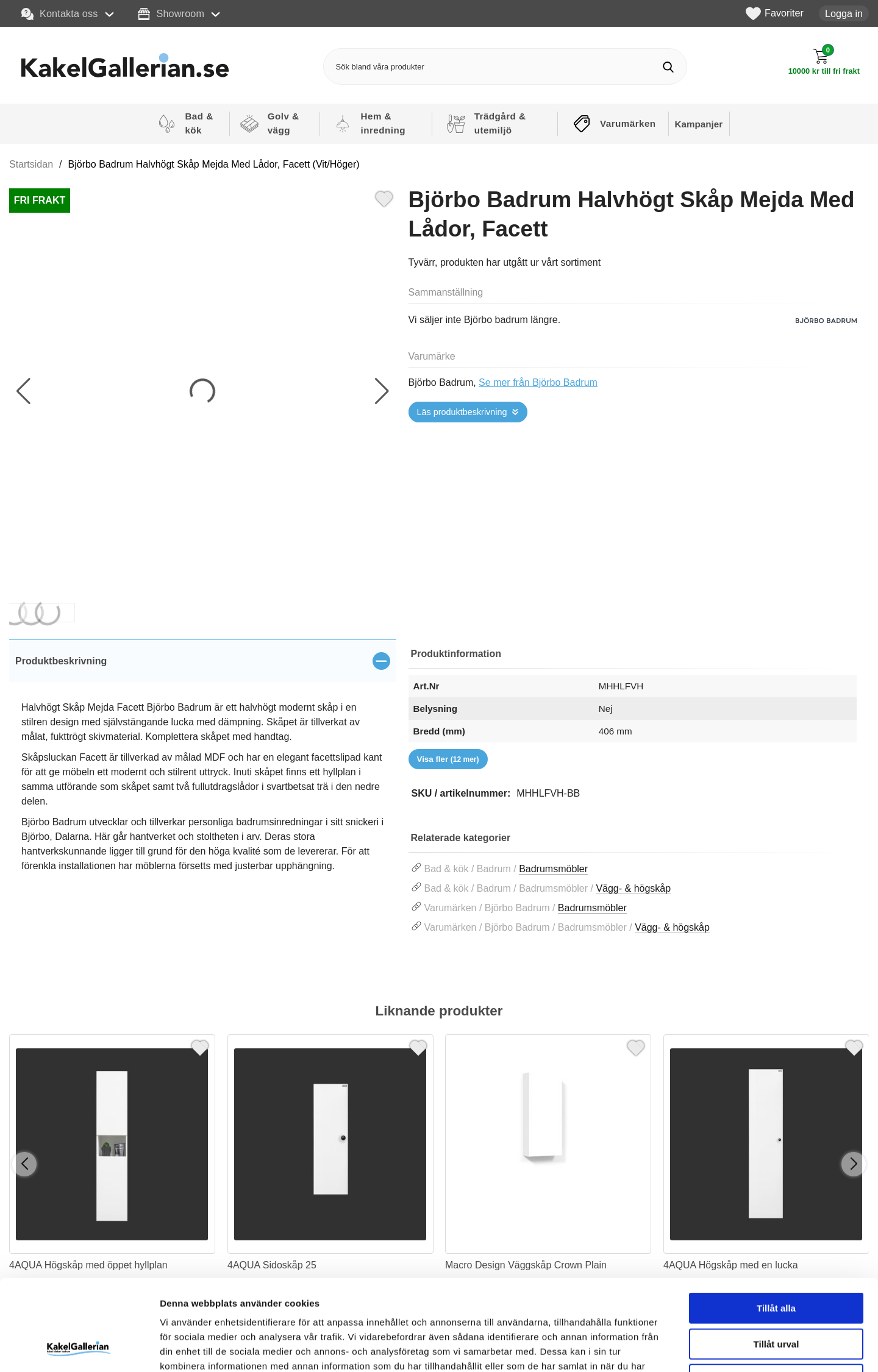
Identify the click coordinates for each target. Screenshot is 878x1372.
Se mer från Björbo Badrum (538, 382)
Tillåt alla (776, 1223)
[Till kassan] (824, 61)
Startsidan (31, 164)
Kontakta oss (59, 14)
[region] (202, 660)
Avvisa (776, 1294)
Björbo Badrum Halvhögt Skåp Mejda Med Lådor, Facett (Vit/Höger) (214, 164)
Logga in (844, 13)
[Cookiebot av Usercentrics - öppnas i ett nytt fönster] (79, 1348)
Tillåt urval (776, 1259)
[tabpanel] (202, 770)
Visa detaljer (662, 1348)
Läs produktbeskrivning (462, 412)
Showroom (171, 14)
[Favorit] (384, 197)
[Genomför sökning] (668, 67)
